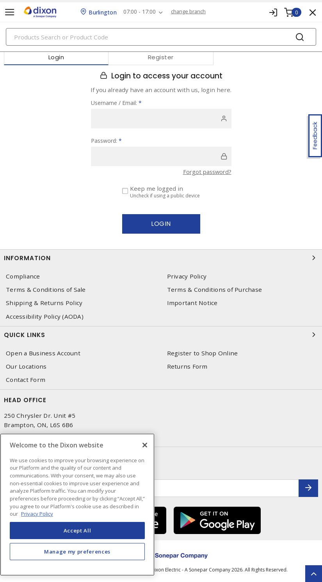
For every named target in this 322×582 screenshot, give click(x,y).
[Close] (144, 445)
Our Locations (26, 366)
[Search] (161, 37)
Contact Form (25, 379)
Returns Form (187, 366)
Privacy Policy (187, 276)
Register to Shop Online (202, 353)
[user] (161, 118)
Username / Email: (116, 102)
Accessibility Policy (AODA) (45, 316)
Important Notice (192, 303)
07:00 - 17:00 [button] (141, 12)
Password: (106, 140)
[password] (161, 156)
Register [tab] (161, 57)
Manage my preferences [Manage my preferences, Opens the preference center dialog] (77, 551)
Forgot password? (206, 172)
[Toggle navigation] (10, 12)
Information (161, 258)
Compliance (23, 276)
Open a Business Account (43, 353)
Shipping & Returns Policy (44, 303)
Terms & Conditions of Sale (46, 289)
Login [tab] (56, 57)
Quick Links (161, 334)
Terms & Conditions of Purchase (214, 289)
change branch (190, 12)
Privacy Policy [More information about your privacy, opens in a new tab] (37, 513)
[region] (77, 504)
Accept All (77, 530)
